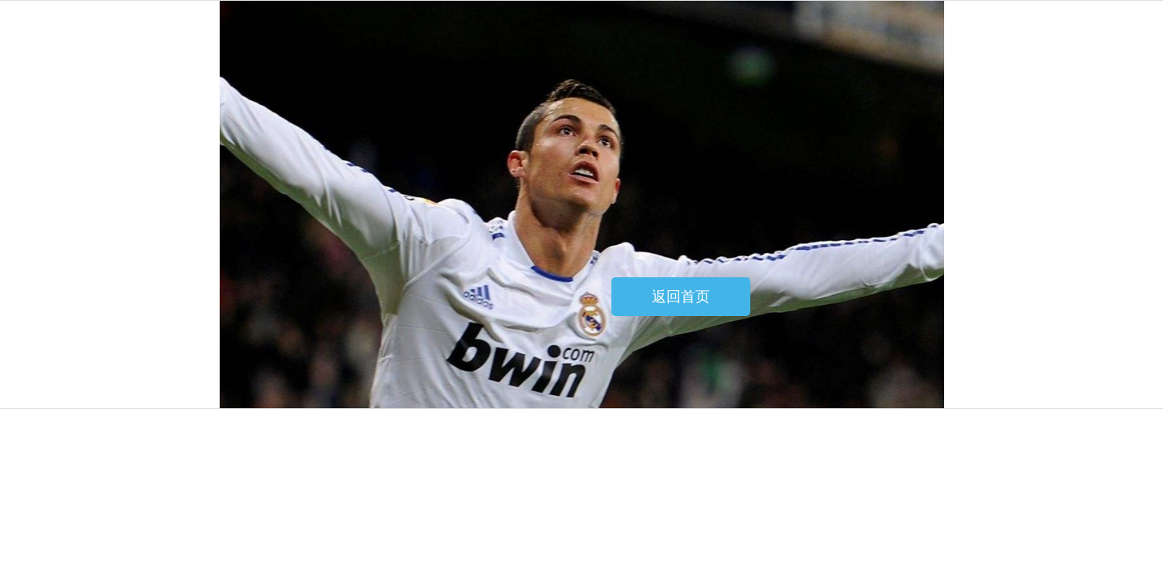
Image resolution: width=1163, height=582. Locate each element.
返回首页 (681, 297)
